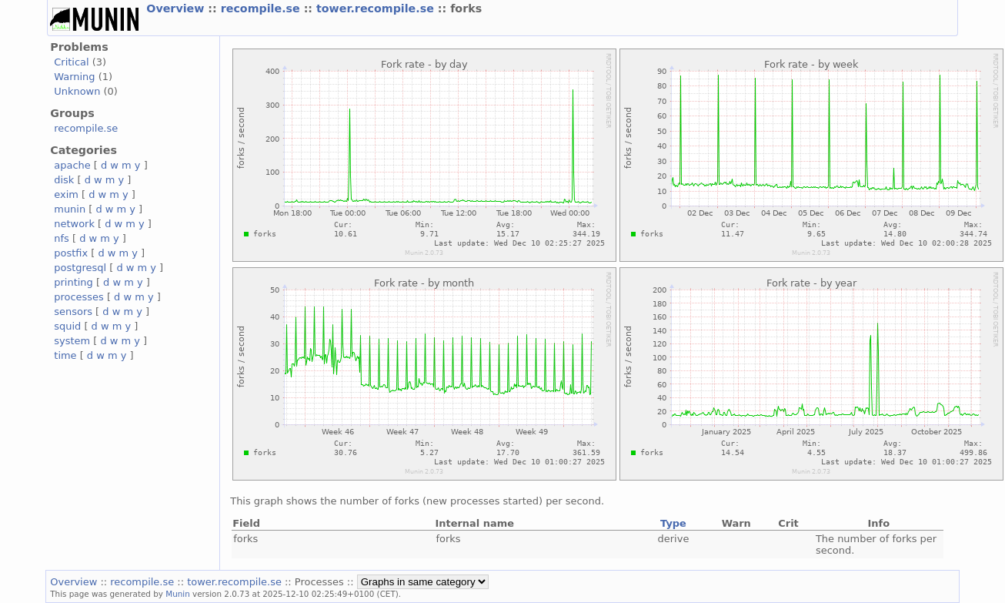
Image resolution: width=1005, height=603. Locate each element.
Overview (177, 8)
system (72, 341)
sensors (73, 311)
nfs (61, 238)
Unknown (77, 91)
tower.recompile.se (377, 8)
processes (79, 297)
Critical (71, 62)
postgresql (80, 267)
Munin (177, 593)
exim (66, 194)
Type (673, 523)
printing (73, 282)
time (65, 355)
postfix (71, 253)
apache (72, 165)
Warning (74, 76)
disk (64, 180)
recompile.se (262, 8)
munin (69, 209)
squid (67, 326)
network (74, 223)
